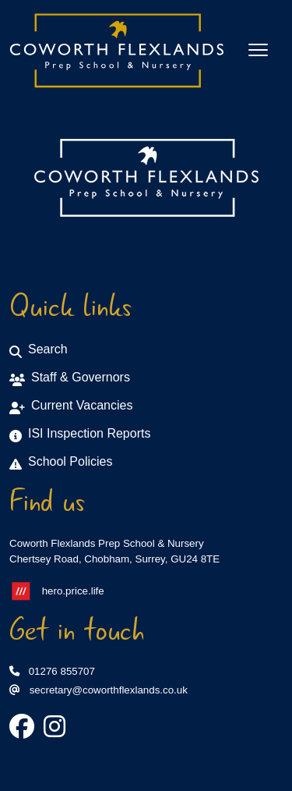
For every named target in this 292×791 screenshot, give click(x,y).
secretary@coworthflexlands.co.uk (98, 690)
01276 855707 (52, 671)
